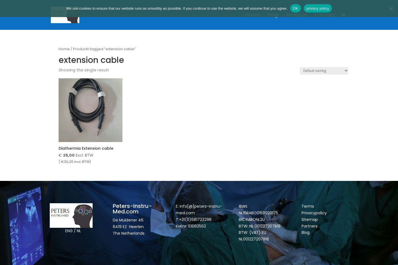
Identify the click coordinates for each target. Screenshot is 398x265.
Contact (325, 15)
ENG (69, 231)
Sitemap (310, 219)
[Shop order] (324, 70)
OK (295, 8)
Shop (273, 15)
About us (297, 15)
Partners (310, 226)
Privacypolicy (314, 213)
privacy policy (318, 8)
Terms (308, 206)
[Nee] (391, 8)
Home (252, 15)
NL (79, 231)
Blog (306, 232)
